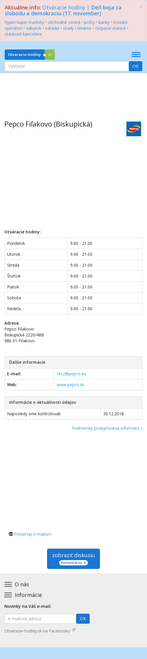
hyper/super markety (24, 22)
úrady (68, 28)
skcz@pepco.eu (71, 373)
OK (135, 66)
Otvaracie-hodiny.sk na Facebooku (40, 631)
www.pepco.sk (70, 384)
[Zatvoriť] (141, 7)
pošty (89, 22)
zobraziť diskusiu (73, 558)
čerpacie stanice (110, 28)
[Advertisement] (73, 92)
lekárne (84, 28)
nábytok (33, 28)
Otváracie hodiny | (63, 10)
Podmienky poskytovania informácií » (107, 428)
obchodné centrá (64, 22)
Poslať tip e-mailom (32, 534)
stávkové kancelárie (23, 34)
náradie (52, 28)
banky (104, 22)
